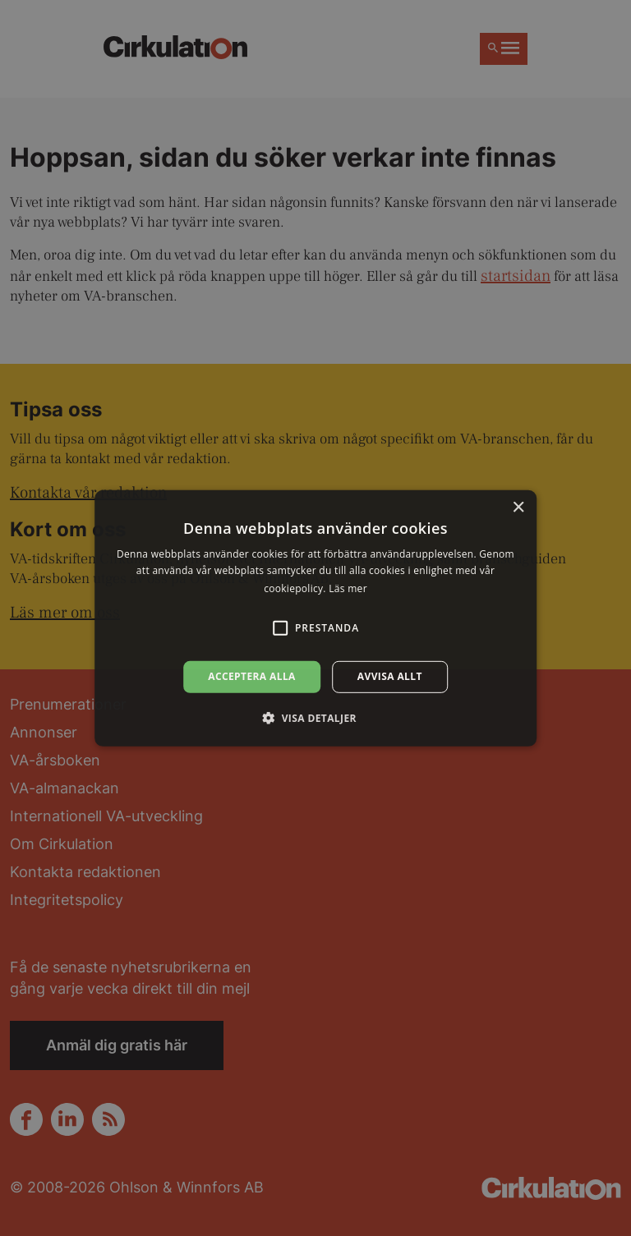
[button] (315, 718)
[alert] (315, 618)
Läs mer (348, 588)
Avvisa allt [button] (389, 676)
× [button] (518, 507)
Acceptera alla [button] (252, 676)
